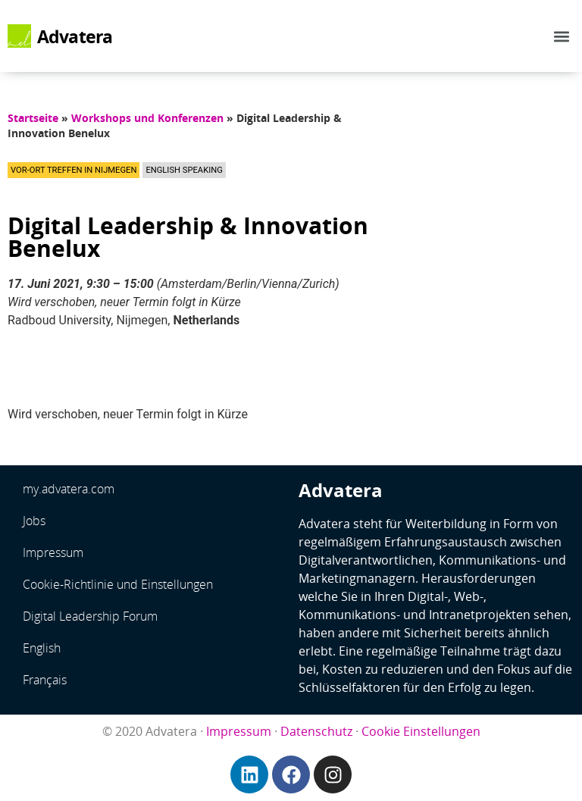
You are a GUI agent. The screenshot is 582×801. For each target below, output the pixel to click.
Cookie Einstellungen (420, 731)
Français (45, 679)
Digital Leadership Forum (90, 616)
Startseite (33, 118)
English (42, 648)
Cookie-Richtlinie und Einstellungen (118, 584)
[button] (561, 35)
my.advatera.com (68, 488)
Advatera (75, 36)
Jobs (34, 520)
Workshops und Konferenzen (147, 118)
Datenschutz (316, 731)
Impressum (53, 552)
